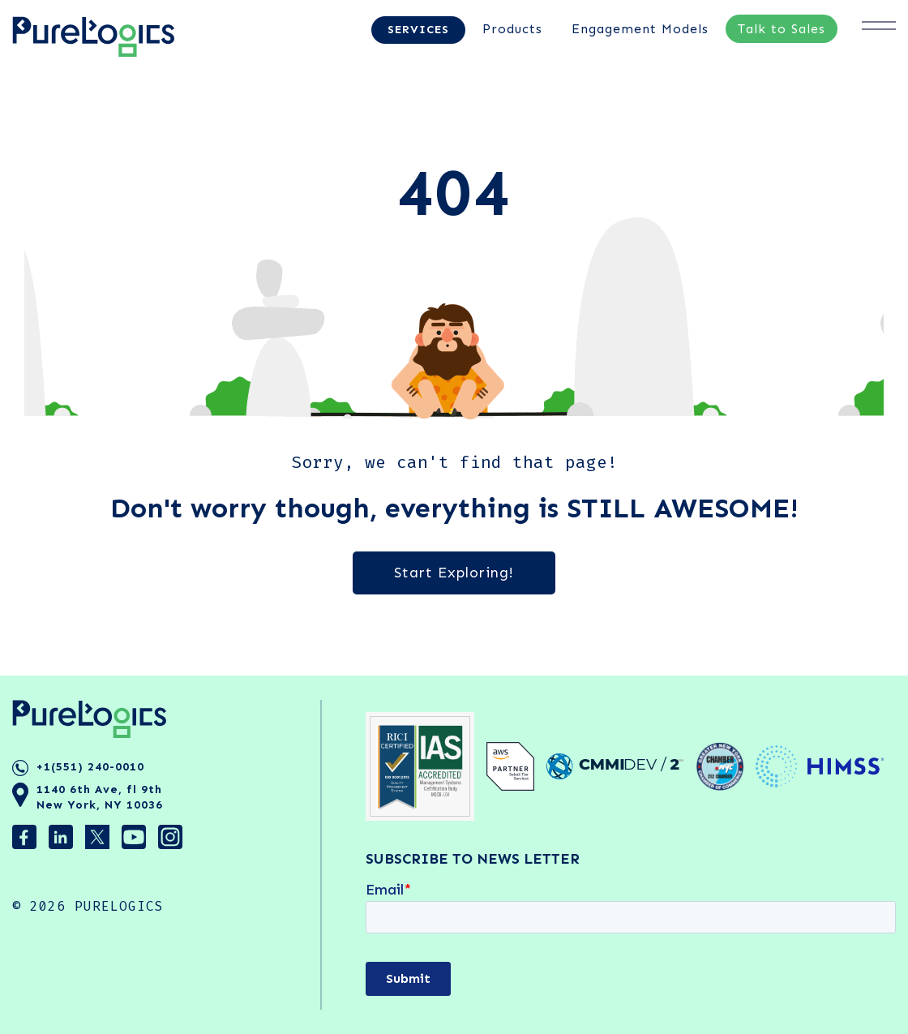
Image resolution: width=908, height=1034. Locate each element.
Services (418, 29)
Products (512, 28)
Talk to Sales (781, 28)
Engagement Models (640, 28)
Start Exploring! (454, 572)
